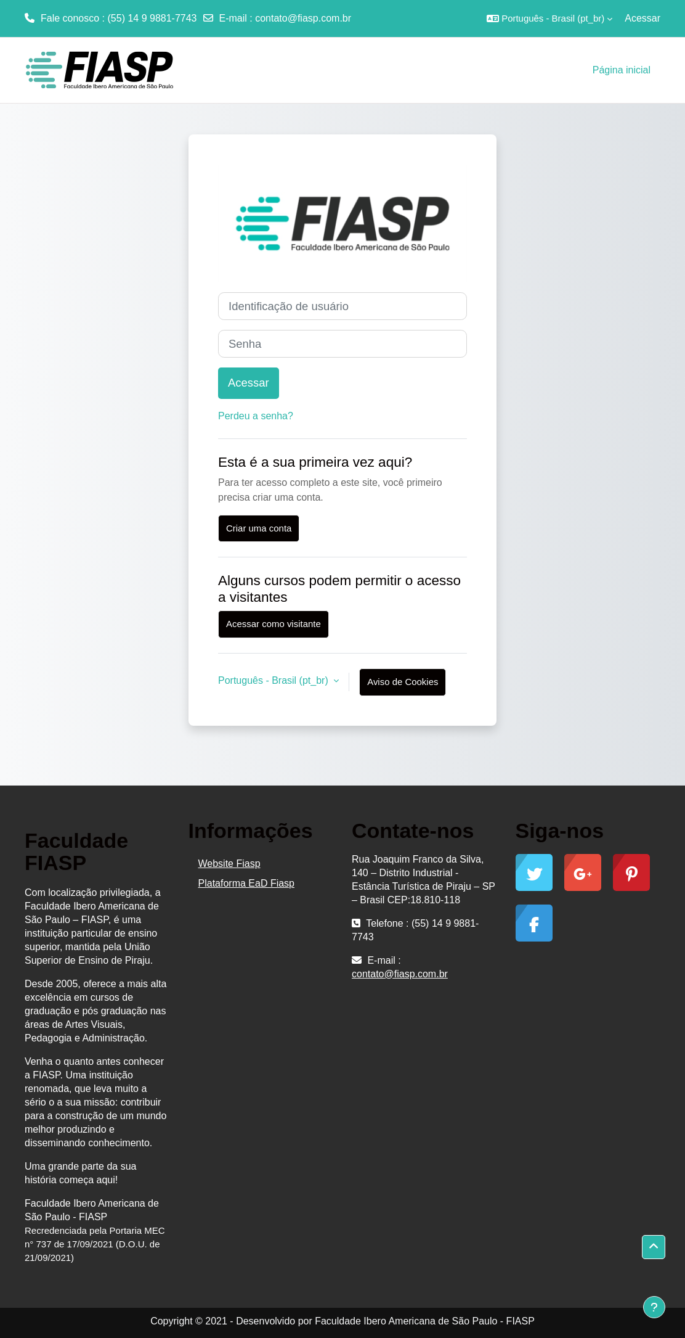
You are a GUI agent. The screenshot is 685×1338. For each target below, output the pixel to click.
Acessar (642, 18)
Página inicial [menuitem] (622, 70)
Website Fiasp (229, 863)
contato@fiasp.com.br (303, 18)
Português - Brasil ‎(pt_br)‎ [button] (274, 680)
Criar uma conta (258, 528)
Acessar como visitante (273, 623)
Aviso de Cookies (402, 681)
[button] (549, 18)
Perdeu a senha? (255, 416)
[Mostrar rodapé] (654, 1307)
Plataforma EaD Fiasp (246, 883)
